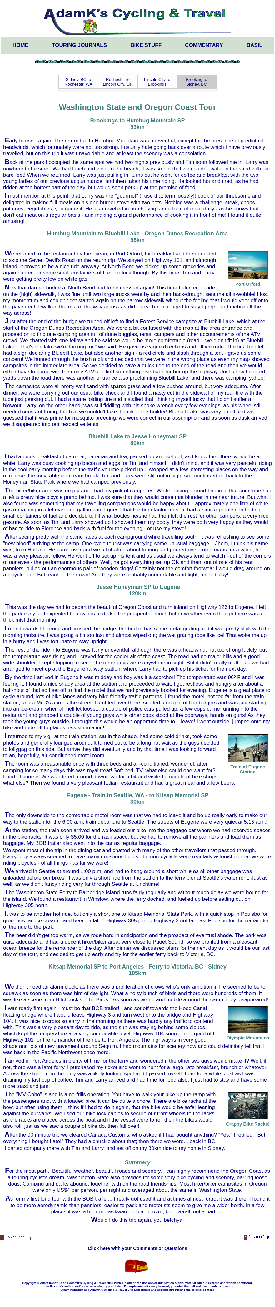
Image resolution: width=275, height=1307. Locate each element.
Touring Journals (79, 45)
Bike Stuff (146, 45)
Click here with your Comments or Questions (137, 1248)
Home (20, 45)
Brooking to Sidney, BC (196, 81)
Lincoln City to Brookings (157, 81)
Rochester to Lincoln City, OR (118, 81)
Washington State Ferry (44, 892)
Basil (254, 45)
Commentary (204, 45)
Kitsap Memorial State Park (160, 914)
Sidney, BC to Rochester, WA (78, 81)
